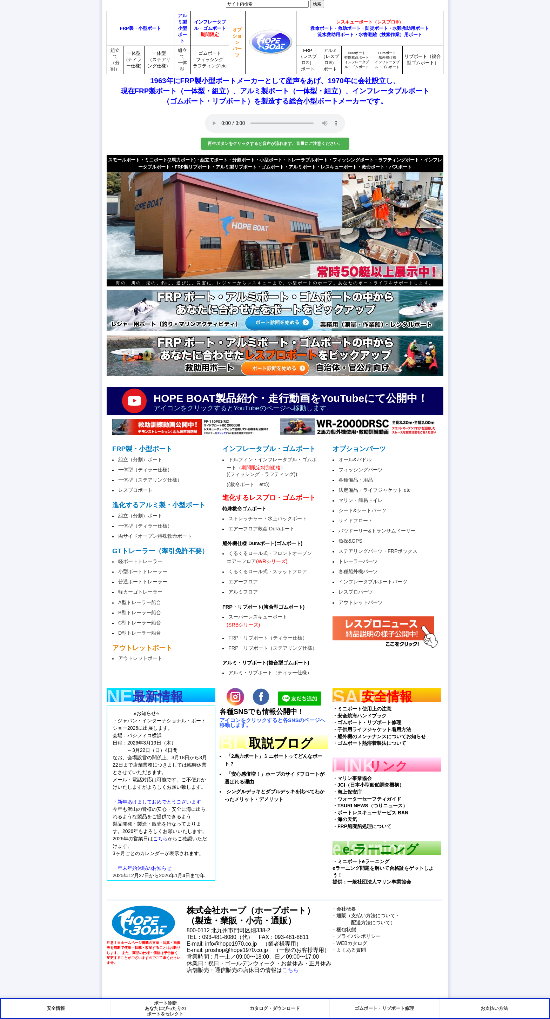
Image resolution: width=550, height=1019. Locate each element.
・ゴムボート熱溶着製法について (369, 743)
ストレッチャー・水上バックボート (267, 518)
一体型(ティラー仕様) (133, 59)
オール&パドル (354, 459)
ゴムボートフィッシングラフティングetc (209, 59)
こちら (290, 970)
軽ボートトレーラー (140, 561)
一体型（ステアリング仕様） (159, 59)
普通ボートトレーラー (142, 581)
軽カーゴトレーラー (140, 592)
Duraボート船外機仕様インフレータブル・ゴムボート (387, 60)
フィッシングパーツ (360, 469)
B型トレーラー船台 (139, 612)
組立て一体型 (182, 60)
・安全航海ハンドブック (360, 716)
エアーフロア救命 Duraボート (261, 528)
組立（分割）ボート (140, 459)
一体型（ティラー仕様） (145, 469)
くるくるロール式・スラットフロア (267, 571)
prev (124, 221)
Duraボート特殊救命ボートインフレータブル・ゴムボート (356, 60)
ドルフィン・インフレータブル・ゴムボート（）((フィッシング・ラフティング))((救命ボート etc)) (272, 472)
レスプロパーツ (355, 592)
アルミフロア (243, 592)
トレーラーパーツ (358, 561)
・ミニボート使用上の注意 (362, 709)
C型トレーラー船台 (139, 623)
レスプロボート (135, 490)
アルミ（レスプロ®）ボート (330, 60)
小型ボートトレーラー (142, 571)
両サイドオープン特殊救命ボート (155, 536)
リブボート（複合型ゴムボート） (422, 59)
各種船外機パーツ (358, 571)
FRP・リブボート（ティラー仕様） (267, 638)
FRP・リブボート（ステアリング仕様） (272, 648)
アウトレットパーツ (360, 602)
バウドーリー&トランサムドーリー (377, 531)
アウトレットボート (140, 658)
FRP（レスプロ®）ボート (308, 60)
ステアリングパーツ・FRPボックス (377, 551)
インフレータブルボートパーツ (372, 581)
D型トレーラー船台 (139, 633)
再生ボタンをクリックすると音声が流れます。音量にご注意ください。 (275, 143)
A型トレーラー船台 (139, 602)
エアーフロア (243, 581)
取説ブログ (281, 743)
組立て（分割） (115, 60)
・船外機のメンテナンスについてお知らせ (379, 736)
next (425, 221)
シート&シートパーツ (362, 510)
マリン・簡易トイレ (360, 500)
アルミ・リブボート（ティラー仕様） (270, 672)
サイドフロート (355, 520)
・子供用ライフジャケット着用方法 (372, 729)
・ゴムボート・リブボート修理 (367, 722)
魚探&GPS (350, 541)
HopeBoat (143, 923)
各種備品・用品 (355, 480)
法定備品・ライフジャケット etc (374, 490)
